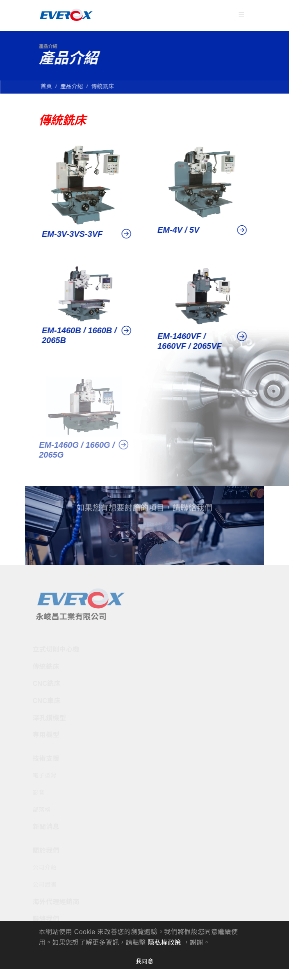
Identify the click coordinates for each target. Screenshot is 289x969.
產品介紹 (73, 86)
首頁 (48, 86)
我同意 (144, 961)
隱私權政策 (164, 942)
